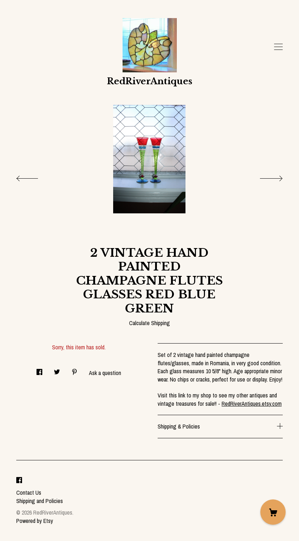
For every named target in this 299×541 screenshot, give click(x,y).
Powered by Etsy (34, 521)
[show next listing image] (265, 176)
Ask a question (105, 373)
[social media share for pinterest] (74, 370)
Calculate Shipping (149, 323)
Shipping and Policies (39, 501)
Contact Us (28, 493)
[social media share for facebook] (39, 370)
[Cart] (273, 512)
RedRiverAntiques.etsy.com (252, 404)
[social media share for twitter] (57, 370)
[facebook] (19, 481)
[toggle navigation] (278, 47)
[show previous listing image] (34, 176)
